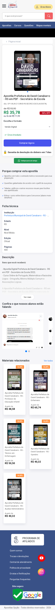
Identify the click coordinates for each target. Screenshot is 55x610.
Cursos (17, 25)
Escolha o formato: (13, 121)
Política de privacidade (20, 568)
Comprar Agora (26, 143)
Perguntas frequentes (20, 579)
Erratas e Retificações (20, 573)
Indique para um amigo (27, 161)
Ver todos (48, 361)
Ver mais (27, 297)
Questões (28, 25)
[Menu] (4, 8)
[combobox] (23, 16)
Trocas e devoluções (19, 556)
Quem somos (16, 550)
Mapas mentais (43, 25)
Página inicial (15, 41)
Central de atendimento (21, 562)
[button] (27, 91)
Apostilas (6, 25)
